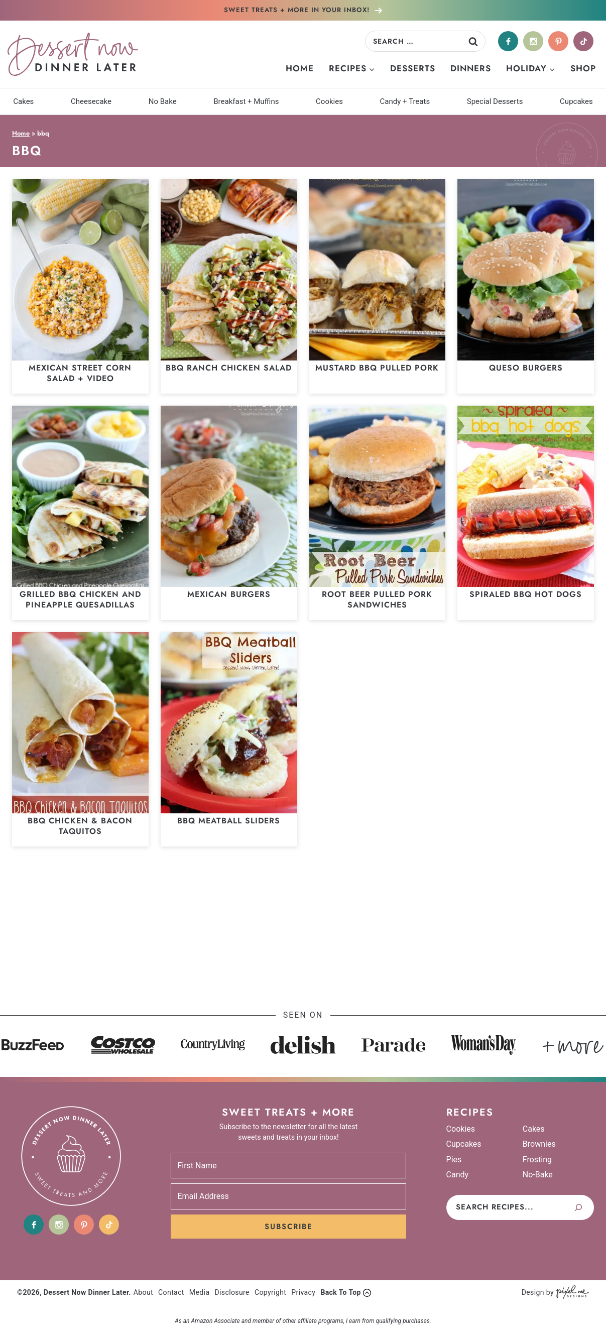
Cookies (329, 101)
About (143, 1292)
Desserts (412, 68)
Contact (171, 1292)
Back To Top (340, 1292)
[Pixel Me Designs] (571, 1292)
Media (199, 1292)
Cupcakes (576, 101)
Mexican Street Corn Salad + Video (80, 373)
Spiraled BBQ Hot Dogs (525, 594)
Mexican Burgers (229, 594)
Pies (454, 1159)
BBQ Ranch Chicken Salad (229, 368)
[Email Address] (288, 1196)
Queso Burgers (526, 368)
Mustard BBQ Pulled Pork (377, 368)
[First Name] (288, 1165)
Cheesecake (91, 101)
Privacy (303, 1292)
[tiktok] (583, 41)
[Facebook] (508, 41)
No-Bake (538, 1174)
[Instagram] (533, 41)
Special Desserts (495, 101)
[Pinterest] (558, 41)
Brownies (539, 1144)
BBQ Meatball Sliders (228, 820)
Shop (583, 68)
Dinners (470, 68)
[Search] (578, 1207)
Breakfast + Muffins (246, 101)
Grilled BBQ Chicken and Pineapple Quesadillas (80, 599)
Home (300, 68)
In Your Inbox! (298, 10)
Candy (457, 1174)
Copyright (270, 1292)
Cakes (23, 101)
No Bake (163, 101)
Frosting (537, 1159)
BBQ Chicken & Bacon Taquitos (80, 826)
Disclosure (232, 1292)
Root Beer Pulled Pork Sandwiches (377, 599)
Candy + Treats (405, 101)
